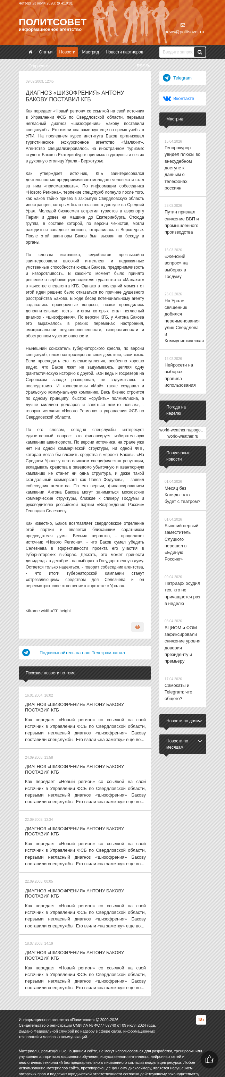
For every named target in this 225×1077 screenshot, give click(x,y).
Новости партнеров (124, 52)
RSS (143, 66)
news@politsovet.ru (184, 28)
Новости (67, 52)
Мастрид (90, 52)
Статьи (45, 52)
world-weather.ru (182, 396)
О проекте (38, 66)
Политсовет (52, 22)
